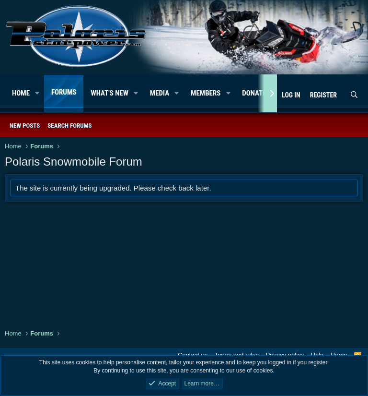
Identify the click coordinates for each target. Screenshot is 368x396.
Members (205, 93)
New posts (25, 125)
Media (159, 93)
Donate (254, 93)
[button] (37, 93)
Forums (64, 92)
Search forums (69, 125)
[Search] (354, 95)
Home (21, 93)
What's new (109, 93)
